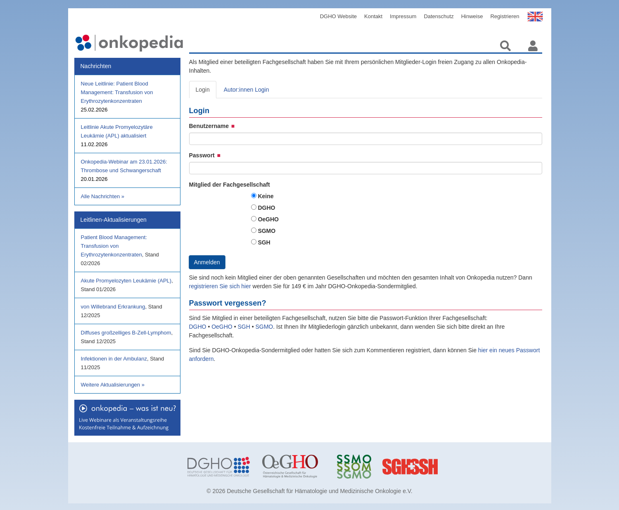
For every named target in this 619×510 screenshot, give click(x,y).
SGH (264, 242)
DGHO (266, 207)
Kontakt (373, 16)
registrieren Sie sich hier (221, 286)
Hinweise (472, 16)
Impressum (403, 16)
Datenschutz (438, 16)
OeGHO (268, 219)
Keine (265, 196)
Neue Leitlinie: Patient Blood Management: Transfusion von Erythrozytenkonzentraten (117, 92)
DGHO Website (338, 16)
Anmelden (207, 262)
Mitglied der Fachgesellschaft (229, 184)
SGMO (266, 231)
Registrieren (504, 16)
